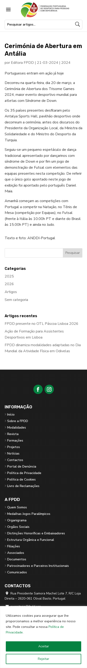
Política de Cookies (21, 479)
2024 (66, 62)
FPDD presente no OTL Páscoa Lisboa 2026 (41, 323)
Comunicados (17, 572)
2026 (9, 284)
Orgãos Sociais (18, 527)
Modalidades (16, 427)
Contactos (15, 460)
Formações (15, 440)
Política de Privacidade (24, 473)
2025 (9, 276)
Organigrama (16, 520)
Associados (15, 553)
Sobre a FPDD (17, 421)
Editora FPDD (22, 62)
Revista (13, 434)
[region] (43, 637)
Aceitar (43, 646)
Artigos (11, 291)
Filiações (13, 546)
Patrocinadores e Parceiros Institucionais (38, 566)
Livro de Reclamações (23, 486)
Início (11, 414)
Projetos (13, 447)
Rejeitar (43, 659)
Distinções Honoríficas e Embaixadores (36, 533)
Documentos (16, 559)
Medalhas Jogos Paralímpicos (28, 514)
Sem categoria (16, 299)
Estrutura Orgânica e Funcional (30, 540)
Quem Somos (17, 507)
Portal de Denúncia (21, 466)
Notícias (13, 453)
